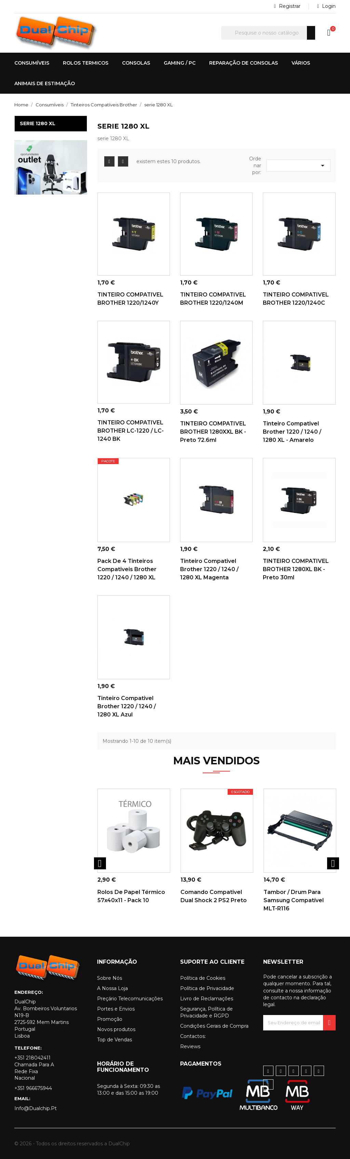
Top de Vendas (114, 1040)
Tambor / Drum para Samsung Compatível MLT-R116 (294, 900)
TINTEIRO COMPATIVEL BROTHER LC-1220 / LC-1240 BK (130, 430)
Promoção (109, 1019)
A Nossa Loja (112, 988)
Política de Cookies (202, 978)
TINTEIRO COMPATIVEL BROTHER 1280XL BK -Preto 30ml (296, 569)
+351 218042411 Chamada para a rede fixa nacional (34, 1068)
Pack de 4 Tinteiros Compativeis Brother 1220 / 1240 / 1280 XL (127, 569)
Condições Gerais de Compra (214, 1026)
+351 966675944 (33, 1088)
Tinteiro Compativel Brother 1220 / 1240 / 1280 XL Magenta (209, 569)
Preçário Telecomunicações (130, 999)
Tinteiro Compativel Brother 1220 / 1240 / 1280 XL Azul (126, 706)
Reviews (190, 1046)
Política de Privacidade (207, 988)
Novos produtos (116, 1029)
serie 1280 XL (37, 123)
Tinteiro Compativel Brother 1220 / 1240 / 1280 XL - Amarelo (292, 431)
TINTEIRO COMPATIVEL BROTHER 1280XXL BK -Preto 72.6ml (213, 431)
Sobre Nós (109, 978)
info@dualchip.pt (35, 1108)
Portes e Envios (116, 1009)
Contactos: (193, 1036)
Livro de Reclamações (206, 999)
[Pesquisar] (268, 33)
